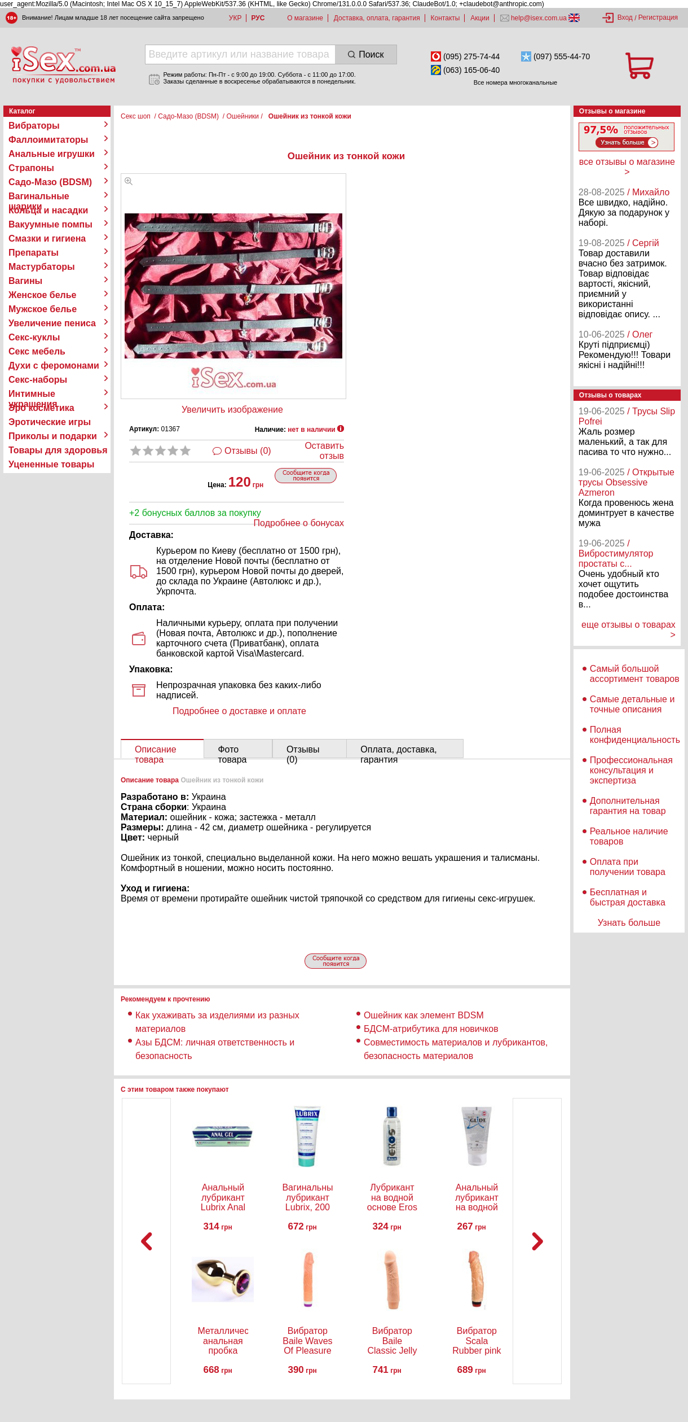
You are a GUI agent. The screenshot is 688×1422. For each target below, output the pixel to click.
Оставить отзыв (324, 451)
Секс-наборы (37, 379)
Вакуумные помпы (50, 224)
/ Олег (639, 334)
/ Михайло (648, 192)
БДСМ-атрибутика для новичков (431, 1029)
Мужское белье (42, 309)
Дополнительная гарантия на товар (628, 806)
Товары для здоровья (57, 450)
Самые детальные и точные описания (632, 704)
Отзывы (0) (247, 451)
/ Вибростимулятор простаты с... (616, 553)
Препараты (33, 252)
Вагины (25, 281)
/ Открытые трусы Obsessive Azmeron (626, 482)
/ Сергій (643, 243)
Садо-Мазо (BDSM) (50, 182)
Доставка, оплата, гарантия (377, 18)
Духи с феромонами (53, 365)
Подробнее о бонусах (299, 523)
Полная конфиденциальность (635, 735)
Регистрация (658, 17)
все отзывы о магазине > (627, 167)
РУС (257, 18)
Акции (479, 18)
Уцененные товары (51, 464)
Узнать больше (629, 922)
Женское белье (42, 295)
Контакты (445, 18)
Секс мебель (36, 351)
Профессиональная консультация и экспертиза (631, 770)
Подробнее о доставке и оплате (239, 711)
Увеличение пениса (52, 323)
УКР (235, 18)
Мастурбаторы (41, 267)
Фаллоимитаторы (48, 140)
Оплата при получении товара (627, 867)
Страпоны (31, 168)
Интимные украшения (33, 394)
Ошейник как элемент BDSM (424, 1015)
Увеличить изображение (232, 409)
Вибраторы (34, 125)
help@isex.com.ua (539, 18)
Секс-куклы (34, 337)
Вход (625, 17)
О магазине (305, 18)
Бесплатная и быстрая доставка (627, 897)
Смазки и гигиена (47, 238)
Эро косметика (41, 408)
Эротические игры (49, 422)
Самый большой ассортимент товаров (635, 674)
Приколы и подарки (52, 436)
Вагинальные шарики (38, 196)
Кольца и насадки (48, 210)
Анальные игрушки (51, 154)
